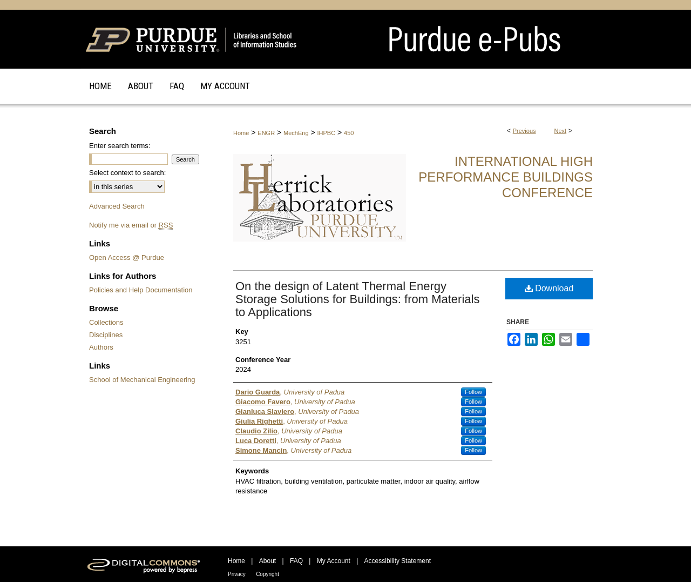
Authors (101, 347)
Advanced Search (117, 206)
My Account (333, 561)
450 (349, 133)
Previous (524, 131)
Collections (106, 322)
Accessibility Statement (397, 561)
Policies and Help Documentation (141, 290)
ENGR (266, 133)
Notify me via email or (131, 225)
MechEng (295, 133)
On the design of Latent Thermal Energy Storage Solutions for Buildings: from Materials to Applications (357, 299)
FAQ (296, 561)
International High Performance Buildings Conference (505, 177)
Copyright (267, 574)
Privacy (237, 574)
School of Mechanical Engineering (142, 380)
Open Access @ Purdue (126, 257)
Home (241, 133)
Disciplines (106, 335)
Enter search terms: (119, 146)
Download (549, 288)
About (267, 561)
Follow (473, 392)
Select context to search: (127, 173)
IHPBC (326, 133)
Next (560, 131)
